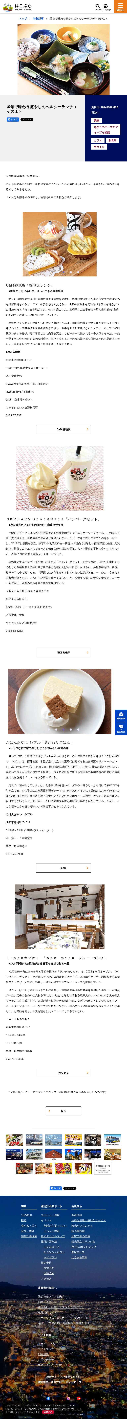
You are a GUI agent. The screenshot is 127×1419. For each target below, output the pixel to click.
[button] (49, 272)
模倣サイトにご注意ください (63, 1377)
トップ (23, 18)
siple (74, 868)
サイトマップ (73, 1382)
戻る (57, 1111)
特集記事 (38, 18)
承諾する (48, 1412)
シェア (13, 119)
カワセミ (73, 1072)
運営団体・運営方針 (50, 1382)
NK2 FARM (72, 652)
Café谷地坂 (72, 429)
